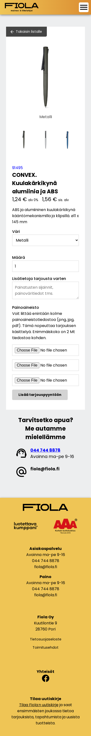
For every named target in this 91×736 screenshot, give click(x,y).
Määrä (18, 257)
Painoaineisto (25, 307)
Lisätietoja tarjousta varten (39, 278)
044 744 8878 (45, 450)
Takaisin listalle (29, 31)
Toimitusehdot (45, 647)
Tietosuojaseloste (45, 639)
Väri (16, 231)
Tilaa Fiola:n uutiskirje (38, 705)
